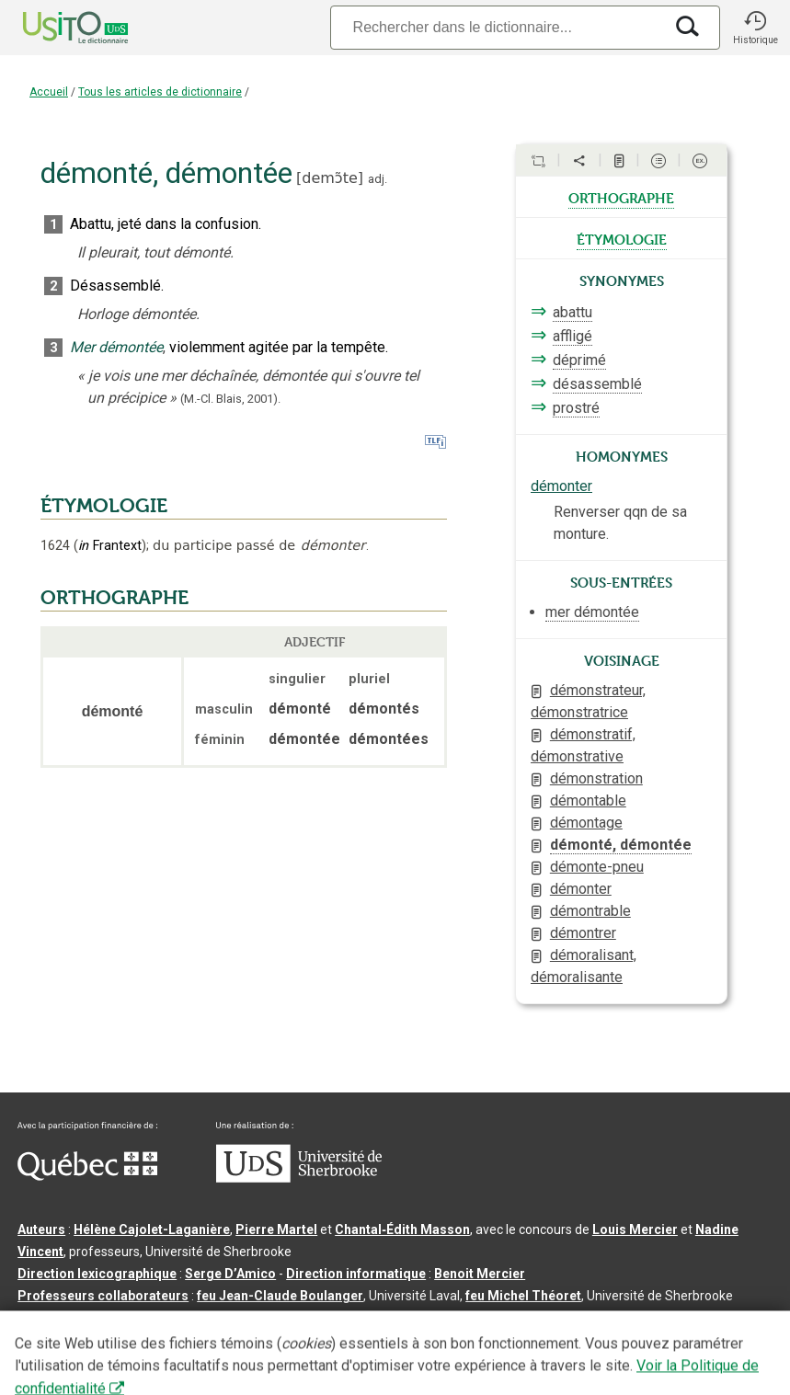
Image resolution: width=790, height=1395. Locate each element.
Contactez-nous (296, 1325)
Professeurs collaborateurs (103, 1295)
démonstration (596, 778)
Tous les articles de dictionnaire (160, 92)
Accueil (48, 92)
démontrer (583, 933)
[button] (755, 27)
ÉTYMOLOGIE (103, 506)
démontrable (590, 911)
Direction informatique (356, 1273)
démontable (588, 800)
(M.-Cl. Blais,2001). (230, 399)
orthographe (621, 197)
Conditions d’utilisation (426, 1325)
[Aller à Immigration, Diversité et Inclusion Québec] (87, 1176)
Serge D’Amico (230, 1273)
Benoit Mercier (479, 1273)
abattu (572, 312)
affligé (572, 336)
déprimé (579, 360)
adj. (377, 179)
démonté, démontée (621, 844)
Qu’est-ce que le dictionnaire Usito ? (127, 1325)
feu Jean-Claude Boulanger (280, 1295)
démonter (561, 486)
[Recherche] (496, 27)
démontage (586, 822)
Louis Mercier (635, 1229)
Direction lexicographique (97, 1273)
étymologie (622, 238)
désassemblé (597, 384)
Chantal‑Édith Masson (402, 1229)
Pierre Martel (276, 1229)
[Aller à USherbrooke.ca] (299, 1178)
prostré (576, 408)
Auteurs (41, 1229)
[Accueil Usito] (55, 27)
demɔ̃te (330, 178)
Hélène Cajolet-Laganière (152, 1229)
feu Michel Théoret (523, 1295)
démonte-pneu (597, 866)
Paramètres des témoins (583, 1325)
